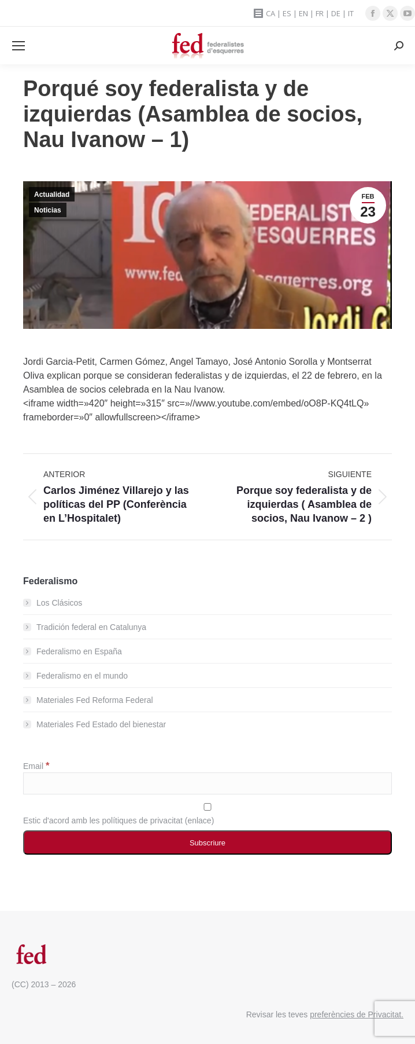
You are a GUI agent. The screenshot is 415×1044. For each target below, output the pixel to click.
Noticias (47, 210)
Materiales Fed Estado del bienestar (101, 724)
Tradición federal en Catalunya (91, 627)
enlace (199, 820)
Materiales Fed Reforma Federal (94, 700)
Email (36, 766)
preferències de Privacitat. (356, 1014)
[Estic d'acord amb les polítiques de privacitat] (207, 807)
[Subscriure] (207, 842)
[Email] (207, 783)
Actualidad (51, 195)
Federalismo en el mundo (82, 675)
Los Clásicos (59, 602)
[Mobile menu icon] (18, 46)
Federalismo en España (79, 651)
